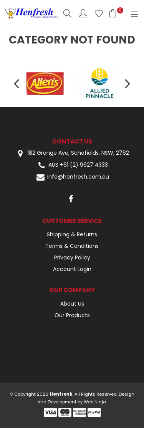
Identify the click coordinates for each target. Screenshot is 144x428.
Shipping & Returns (72, 234)
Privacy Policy (72, 257)
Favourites (99, 13)
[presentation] (17, 83)
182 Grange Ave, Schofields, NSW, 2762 (72, 153)
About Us (72, 304)
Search (67, 13)
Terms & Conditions (72, 246)
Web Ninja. (95, 402)
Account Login (72, 269)
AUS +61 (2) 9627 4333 (72, 165)
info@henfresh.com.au (72, 177)
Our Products (72, 315)
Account (83, 13)
